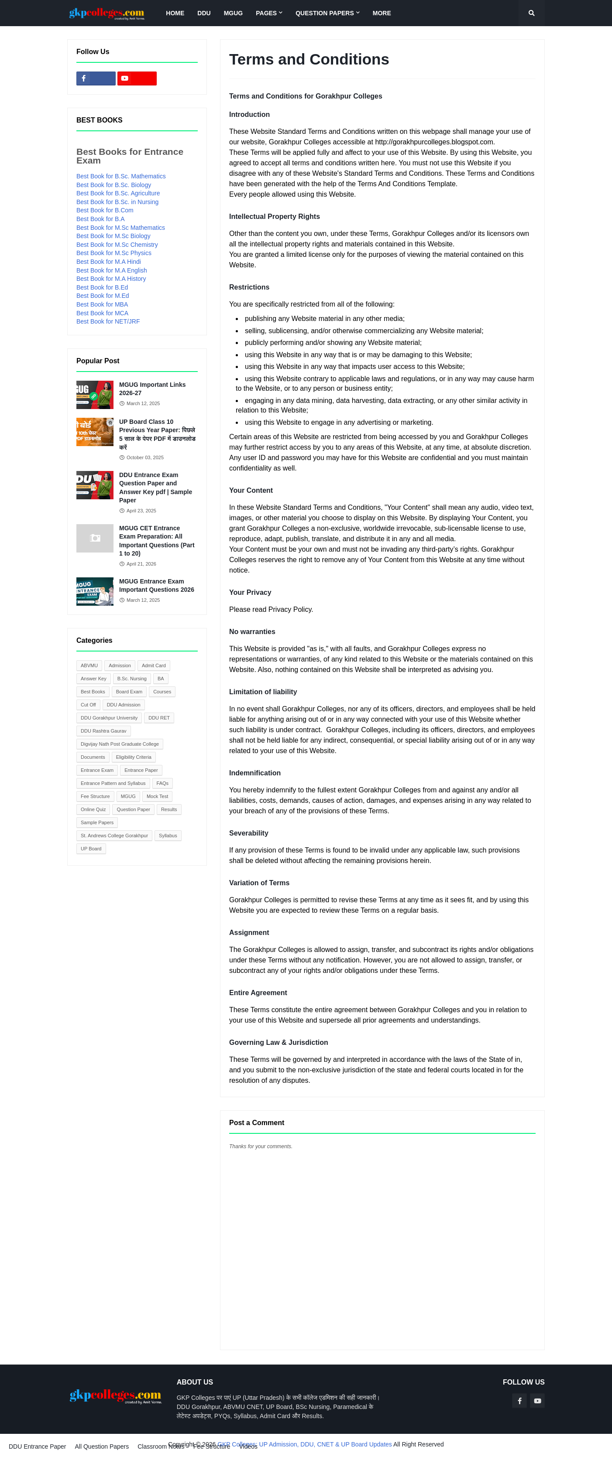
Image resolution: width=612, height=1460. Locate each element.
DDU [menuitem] (203, 13)
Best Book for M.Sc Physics (113, 252)
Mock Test (157, 796)
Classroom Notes (161, 1446)
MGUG (128, 796)
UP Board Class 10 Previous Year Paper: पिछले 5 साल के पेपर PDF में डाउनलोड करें (157, 434)
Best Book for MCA (102, 313)
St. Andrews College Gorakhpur (114, 835)
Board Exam (129, 691)
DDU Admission (124, 704)
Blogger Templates (25, 1452)
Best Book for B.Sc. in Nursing (117, 201)
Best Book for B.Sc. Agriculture (118, 193)
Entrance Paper (141, 770)
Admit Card (154, 665)
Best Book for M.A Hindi (108, 261)
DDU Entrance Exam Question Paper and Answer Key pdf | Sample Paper (155, 487)
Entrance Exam (97, 770)
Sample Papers (97, 822)
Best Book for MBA (102, 304)
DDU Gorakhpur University (109, 717)
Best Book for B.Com (105, 210)
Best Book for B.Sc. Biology (113, 184)
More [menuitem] (382, 13)
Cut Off (88, 704)
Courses (162, 691)
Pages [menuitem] (266, 13)
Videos (248, 1446)
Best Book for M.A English (111, 270)
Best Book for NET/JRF (108, 321)
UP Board (91, 848)
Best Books (93, 691)
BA (161, 678)
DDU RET (159, 717)
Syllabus (168, 835)
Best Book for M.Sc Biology (113, 235)
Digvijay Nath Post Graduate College (120, 744)
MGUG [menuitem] (233, 13)
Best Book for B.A (100, 218)
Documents (93, 757)
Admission (120, 665)
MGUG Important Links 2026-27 (152, 389)
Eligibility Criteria (133, 757)
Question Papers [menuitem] (325, 13)
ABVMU (89, 665)
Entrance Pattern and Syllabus (113, 783)
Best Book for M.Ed (102, 295)
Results (169, 809)
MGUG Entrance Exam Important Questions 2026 (156, 586)
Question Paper (133, 809)
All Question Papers (102, 1446)
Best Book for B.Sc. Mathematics (121, 176)
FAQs (163, 783)
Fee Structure (95, 796)
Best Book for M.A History (111, 278)
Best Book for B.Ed (102, 287)
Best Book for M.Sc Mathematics (120, 227)
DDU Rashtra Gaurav (104, 730)
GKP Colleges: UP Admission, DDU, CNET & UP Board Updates (304, 1444)
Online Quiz (93, 809)
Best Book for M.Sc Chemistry (117, 244)
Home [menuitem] (175, 13)
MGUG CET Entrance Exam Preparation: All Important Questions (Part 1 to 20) (157, 541)
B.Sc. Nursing (132, 678)
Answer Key (94, 678)
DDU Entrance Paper (37, 1446)
